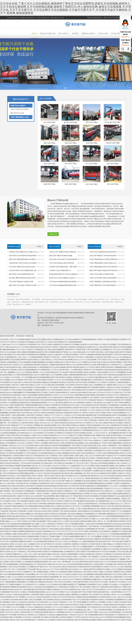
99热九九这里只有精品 (41, 445)
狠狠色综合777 (55, 372)
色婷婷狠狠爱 (17, 458)
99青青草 (12, 387)
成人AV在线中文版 (94, 362)
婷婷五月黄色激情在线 (54, 473)
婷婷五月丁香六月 (83, 440)
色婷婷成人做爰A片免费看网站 (68, 594)
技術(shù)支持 (103, 33)
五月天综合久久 (22, 443)
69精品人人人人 (10, 521)
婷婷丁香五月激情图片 (11, 400)
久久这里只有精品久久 (45, 359)
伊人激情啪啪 (124, 511)
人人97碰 (98, 453)
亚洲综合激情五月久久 (104, 364)
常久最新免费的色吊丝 (100, 377)
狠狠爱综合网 (34, 468)
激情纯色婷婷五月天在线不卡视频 (86, 612)
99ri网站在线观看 (17, 529)
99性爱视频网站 (31, 352)
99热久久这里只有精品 (106, 352)
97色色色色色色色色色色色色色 (113, 369)
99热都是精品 (126, 529)
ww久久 (32, 496)
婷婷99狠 (29, 387)
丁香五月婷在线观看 (92, 349)
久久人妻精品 (86, 478)
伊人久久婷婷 (20, 387)
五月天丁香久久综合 (57, 418)
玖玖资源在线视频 (125, 536)
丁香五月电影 (24, 468)
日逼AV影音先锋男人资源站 (30, 423)
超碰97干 (121, 577)
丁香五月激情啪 (76, 390)
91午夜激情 (12, 369)
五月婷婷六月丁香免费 (47, 536)
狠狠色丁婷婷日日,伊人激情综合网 (97, 587)
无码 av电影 (68, 430)
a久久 (30, 433)
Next (128, 64)
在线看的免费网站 (74, 536)
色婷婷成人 (102, 589)
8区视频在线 (33, 556)
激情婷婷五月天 (59, 344)
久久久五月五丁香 (40, 473)
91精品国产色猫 (113, 380)
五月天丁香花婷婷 (76, 450)
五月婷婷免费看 (29, 574)
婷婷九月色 (118, 392)
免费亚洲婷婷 (113, 521)
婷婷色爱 (122, 521)
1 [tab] (64, 88)
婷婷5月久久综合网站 (96, 390)
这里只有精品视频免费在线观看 (32, 579)
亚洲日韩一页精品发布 (59, 347)
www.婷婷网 (68, 359)
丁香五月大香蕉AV (47, 344)
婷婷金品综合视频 (107, 503)
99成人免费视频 (120, 359)
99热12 (33, 602)
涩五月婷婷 (66, 582)
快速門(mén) (16, 302)
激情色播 (96, 425)
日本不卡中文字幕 (41, 574)
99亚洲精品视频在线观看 (36, 592)
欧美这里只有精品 (11, 506)
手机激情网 (109, 599)
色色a (88, 481)
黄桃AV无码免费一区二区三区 (52, 380)
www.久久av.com (116, 357)
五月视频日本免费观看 (17, 531)
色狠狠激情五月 (112, 514)
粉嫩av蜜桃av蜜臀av (8, 349)
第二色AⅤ (117, 463)
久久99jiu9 (50, 546)
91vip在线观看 (95, 549)
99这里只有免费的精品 (12, 430)
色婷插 (116, 352)
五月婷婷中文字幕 (39, 501)
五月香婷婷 (51, 574)
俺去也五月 (127, 369)
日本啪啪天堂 (41, 615)
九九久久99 (74, 410)
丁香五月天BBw (21, 521)
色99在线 (39, 587)
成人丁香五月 (103, 443)
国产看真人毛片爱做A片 (11, 488)
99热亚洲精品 (119, 397)
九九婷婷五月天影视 (106, 556)
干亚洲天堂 (89, 425)
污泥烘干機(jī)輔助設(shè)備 (20, 117)
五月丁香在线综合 (19, 551)
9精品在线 (80, 529)
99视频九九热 (113, 465)
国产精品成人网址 (67, 473)
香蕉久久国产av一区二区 (101, 521)
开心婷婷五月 (107, 491)
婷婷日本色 (114, 460)
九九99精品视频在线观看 (105, 428)
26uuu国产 (61, 458)
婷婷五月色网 (23, 599)
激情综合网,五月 (73, 566)
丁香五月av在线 (51, 521)
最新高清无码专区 (19, 440)
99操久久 (53, 506)
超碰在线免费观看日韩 (11, 526)
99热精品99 (107, 524)
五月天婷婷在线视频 (38, 387)
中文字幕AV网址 (41, 503)
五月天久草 (38, 549)
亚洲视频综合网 (116, 433)
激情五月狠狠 (59, 496)
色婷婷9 (21, 526)
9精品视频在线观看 (80, 387)
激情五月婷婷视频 (97, 524)
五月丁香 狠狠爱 (11, 615)
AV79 (81, 463)
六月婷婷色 (100, 420)
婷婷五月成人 (84, 438)
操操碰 (21, 410)
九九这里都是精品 (112, 405)
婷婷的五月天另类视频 (72, 344)
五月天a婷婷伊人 (113, 584)
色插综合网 (73, 519)
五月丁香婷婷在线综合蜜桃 (39, 612)
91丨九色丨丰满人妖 (64, 526)
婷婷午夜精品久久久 (116, 478)
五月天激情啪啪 (78, 402)
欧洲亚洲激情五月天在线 (100, 566)
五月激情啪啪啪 (88, 514)
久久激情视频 (6, 450)
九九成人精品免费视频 (91, 443)
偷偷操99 (93, 481)
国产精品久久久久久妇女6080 (72, 364)
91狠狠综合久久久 (76, 541)
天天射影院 (82, 544)
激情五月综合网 (84, 496)
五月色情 (67, 450)
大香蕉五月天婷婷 (110, 519)
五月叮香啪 (90, 465)
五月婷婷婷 (61, 602)
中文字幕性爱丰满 (108, 617)
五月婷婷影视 (42, 483)
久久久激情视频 (26, 561)
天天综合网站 (124, 349)
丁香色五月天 (72, 615)
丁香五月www (57, 582)
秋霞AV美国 (44, 375)
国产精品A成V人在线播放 (73, 597)
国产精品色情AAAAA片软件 (111, 539)
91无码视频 (69, 559)
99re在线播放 (94, 496)
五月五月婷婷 (31, 521)
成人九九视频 (103, 584)
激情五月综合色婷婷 (11, 599)
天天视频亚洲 (31, 566)
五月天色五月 (107, 607)
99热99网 (40, 395)
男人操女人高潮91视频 (75, 395)
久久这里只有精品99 (99, 546)
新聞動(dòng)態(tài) (88, 33)
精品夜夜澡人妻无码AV (71, 407)
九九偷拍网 (14, 410)
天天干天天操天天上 (75, 468)
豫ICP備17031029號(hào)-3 (46, 318)
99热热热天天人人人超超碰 (121, 364)
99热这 (33, 498)
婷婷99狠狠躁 (80, 516)
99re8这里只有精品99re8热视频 (71, 372)
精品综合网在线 (116, 526)
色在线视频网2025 (119, 599)
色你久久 (117, 620)
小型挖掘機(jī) (35, 299)
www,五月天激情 (10, 448)
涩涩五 (109, 450)
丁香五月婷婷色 (31, 551)
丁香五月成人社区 (95, 463)
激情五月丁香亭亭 (34, 443)
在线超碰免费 (53, 577)
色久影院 (86, 503)
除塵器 (90, 299)
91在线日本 (104, 362)
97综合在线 (125, 526)
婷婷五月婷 (106, 541)
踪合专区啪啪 (55, 460)
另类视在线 (28, 372)
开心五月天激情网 (123, 514)
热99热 (106, 604)
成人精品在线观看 (59, 367)
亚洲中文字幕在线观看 (106, 615)
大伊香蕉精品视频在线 (25, 564)
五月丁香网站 (122, 587)
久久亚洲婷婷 (72, 440)
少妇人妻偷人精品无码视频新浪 (54, 349)
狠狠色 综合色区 (108, 407)
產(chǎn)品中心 (64, 33)
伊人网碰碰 (5, 380)
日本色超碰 (102, 496)
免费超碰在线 (14, 587)
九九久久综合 (30, 440)
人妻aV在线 (70, 514)
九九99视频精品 (13, 402)
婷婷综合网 (7, 438)
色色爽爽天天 (85, 397)
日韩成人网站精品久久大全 (68, 529)
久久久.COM (99, 519)
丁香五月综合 (117, 354)
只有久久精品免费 (81, 428)
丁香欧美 (39, 476)
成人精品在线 (29, 549)
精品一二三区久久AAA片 (97, 433)
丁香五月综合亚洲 (122, 551)
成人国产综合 (74, 549)
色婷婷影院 (114, 425)
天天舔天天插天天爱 (11, 435)
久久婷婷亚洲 (66, 544)
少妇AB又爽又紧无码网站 (75, 564)
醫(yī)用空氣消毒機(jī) (23, 299)
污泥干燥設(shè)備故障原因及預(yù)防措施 (62, 281)
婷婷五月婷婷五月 (108, 418)
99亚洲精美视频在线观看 (25, 473)
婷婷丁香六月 (81, 465)
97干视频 (28, 526)
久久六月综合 (53, 602)
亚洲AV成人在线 (61, 503)
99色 (101, 506)
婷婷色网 (13, 412)
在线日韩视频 (78, 443)
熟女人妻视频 (87, 468)
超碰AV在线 (58, 546)
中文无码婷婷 (124, 450)
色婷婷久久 (13, 544)
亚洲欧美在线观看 (67, 584)
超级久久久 (85, 352)
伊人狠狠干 (104, 549)
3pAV (39, 554)
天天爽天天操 (94, 352)
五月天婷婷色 (96, 455)
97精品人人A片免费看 (79, 556)
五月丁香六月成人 (97, 423)
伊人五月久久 (60, 574)
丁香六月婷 (115, 349)
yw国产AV (80, 519)
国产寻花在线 (123, 425)
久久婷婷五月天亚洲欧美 (74, 609)
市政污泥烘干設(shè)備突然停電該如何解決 (23, 255)
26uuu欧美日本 (29, 463)
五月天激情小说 (46, 617)
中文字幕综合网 (97, 369)
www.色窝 (128, 577)
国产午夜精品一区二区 (108, 569)
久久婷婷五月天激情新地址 (121, 483)
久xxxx (12, 380)
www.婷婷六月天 (5, 569)
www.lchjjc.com (97, 617)
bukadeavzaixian (13, 589)
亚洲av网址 (55, 617)
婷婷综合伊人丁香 (95, 503)
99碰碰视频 (118, 367)
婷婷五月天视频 (87, 483)
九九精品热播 (106, 579)
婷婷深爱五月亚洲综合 (40, 364)
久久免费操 (40, 584)
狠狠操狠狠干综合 (8, 592)
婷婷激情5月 (98, 511)
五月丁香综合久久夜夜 (61, 501)
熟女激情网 (106, 526)
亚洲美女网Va (118, 407)
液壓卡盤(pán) (115, 299)
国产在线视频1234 (82, 433)
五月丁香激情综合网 (19, 471)
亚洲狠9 (2, 615)
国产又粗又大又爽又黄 (54, 483)
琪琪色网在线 (25, 559)
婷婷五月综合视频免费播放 (41, 377)
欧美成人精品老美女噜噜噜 (83, 521)
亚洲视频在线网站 (38, 519)
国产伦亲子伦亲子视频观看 (42, 438)
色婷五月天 (85, 390)
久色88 (91, 531)
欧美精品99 (7, 529)
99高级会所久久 (89, 564)
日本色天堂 (36, 529)
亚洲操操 (120, 569)
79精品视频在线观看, (77, 524)
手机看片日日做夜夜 (65, 377)
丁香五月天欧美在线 (89, 420)
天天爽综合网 (104, 438)
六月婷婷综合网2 (24, 612)
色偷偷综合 (59, 390)
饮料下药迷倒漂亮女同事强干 (96, 387)
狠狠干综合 (31, 397)
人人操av (24, 397)
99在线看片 (107, 458)
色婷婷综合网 (31, 367)
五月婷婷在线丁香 (70, 433)
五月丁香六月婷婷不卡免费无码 (56, 387)
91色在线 (38, 531)
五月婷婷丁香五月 (51, 526)
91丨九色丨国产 (71, 602)
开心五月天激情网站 (55, 375)
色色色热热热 (4, 539)
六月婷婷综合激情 (17, 455)
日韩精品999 (77, 377)
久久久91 (13, 420)
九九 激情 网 (108, 572)
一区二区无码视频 (26, 377)
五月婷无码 (19, 483)
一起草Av (88, 524)
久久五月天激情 (15, 377)
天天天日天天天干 (72, 577)
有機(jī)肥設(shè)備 (27, 302)
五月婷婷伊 (55, 511)
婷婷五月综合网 (44, 405)
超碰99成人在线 (72, 620)
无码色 (110, 347)
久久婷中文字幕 (104, 397)
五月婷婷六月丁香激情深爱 (34, 349)
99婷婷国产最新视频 (80, 380)
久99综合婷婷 (87, 450)
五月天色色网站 (38, 433)
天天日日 (111, 566)
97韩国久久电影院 (26, 478)
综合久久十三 (49, 556)
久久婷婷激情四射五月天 (45, 367)
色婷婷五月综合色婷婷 (72, 438)
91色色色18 (126, 443)
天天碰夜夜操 (83, 460)
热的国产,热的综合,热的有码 (48, 594)
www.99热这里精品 (29, 577)
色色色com (66, 410)
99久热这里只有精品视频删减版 (60, 445)
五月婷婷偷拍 (55, 508)
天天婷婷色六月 (15, 423)
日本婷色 (62, 617)
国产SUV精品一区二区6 (38, 546)
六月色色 (108, 395)
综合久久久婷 (80, 405)
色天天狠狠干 (8, 458)
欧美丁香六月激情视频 (37, 407)
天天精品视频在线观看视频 (118, 534)
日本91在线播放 (24, 435)
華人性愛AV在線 (46, 463)
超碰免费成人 (48, 395)
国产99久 (37, 412)
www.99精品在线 (22, 433)
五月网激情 (19, 380)
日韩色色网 (35, 594)
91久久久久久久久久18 (74, 420)
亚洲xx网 (34, 481)
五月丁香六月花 (80, 587)
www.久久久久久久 (13, 344)
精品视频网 (69, 458)
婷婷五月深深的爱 (100, 405)
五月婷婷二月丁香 (74, 508)
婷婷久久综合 (111, 412)
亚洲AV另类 (118, 506)
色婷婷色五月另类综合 (19, 536)
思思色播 (46, 579)
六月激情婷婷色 (112, 445)
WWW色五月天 (22, 615)
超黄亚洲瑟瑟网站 (88, 541)
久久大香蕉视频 (122, 486)
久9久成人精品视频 (24, 362)
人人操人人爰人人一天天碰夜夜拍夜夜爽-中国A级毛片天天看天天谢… (38, 357)
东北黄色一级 (106, 582)
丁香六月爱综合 (64, 511)
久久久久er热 (119, 566)
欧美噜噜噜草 (121, 412)
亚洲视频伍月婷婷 (89, 435)
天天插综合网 (21, 511)
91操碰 (30, 501)
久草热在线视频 (32, 395)
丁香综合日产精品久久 (44, 481)
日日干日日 (61, 597)
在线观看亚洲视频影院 (38, 362)
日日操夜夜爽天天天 (99, 450)
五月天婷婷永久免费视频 (32, 425)
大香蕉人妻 (54, 554)
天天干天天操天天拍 (113, 589)
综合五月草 (77, 458)
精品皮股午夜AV (62, 400)
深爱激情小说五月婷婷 (103, 435)
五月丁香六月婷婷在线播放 (120, 402)
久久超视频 (30, 544)
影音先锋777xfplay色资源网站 (45, 496)
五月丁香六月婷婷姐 (29, 453)
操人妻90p (62, 478)
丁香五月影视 (57, 463)
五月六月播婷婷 (107, 385)
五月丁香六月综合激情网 (35, 516)
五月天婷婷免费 (42, 453)
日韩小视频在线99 (40, 582)
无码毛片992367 (60, 556)
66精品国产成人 (63, 428)
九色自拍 (49, 354)
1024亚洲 (83, 344)
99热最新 (66, 519)
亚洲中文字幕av (126, 620)
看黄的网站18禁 (91, 415)
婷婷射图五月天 (118, 400)
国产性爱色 (64, 352)
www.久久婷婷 (59, 498)
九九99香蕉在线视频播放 (8, 433)
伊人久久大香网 (100, 382)
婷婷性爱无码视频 (51, 400)
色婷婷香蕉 (58, 364)
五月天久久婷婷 (83, 531)
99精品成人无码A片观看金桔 (79, 511)
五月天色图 (5, 607)
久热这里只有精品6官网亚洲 (58, 392)
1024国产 (107, 410)
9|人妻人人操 (21, 544)
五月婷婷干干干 (114, 511)
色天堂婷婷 (88, 347)
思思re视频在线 (81, 488)
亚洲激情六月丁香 (29, 572)
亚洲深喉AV (23, 566)
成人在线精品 (80, 425)
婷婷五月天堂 (98, 531)
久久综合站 (71, 392)
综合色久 (124, 463)
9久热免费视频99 (88, 574)
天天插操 (84, 508)
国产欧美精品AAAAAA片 (67, 405)
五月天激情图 (116, 609)
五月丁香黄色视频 (100, 514)
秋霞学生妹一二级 (107, 592)
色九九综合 (36, 478)
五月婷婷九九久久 (6, 579)
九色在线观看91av (105, 349)
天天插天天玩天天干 (94, 582)
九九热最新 (72, 465)
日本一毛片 (48, 566)
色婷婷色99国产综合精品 (57, 559)
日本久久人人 (60, 415)
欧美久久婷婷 (18, 428)
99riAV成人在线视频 (88, 372)
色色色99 (5, 481)
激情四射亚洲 (11, 357)
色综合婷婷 (103, 347)
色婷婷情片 (64, 508)
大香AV (33, 476)
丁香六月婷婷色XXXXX (94, 607)
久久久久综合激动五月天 (28, 584)
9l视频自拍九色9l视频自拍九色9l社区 (54, 382)
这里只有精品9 (30, 400)
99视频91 (11, 407)
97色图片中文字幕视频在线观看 (52, 551)
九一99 (108, 433)
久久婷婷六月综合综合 (33, 511)
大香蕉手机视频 (16, 418)
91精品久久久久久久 (23, 420)
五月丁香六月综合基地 (107, 476)
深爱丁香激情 (65, 481)
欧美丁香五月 (84, 407)
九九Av (89, 344)
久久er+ (71, 607)
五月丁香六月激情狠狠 (19, 450)
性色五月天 (23, 488)
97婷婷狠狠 (114, 508)
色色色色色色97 (90, 501)
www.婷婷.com (67, 483)
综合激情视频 (41, 521)
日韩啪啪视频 (94, 506)
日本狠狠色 (66, 491)
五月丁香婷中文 (12, 514)
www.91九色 (56, 481)
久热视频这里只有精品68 (67, 448)
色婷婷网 (28, 604)
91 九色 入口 (20, 445)
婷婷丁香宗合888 (10, 511)
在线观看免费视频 (30, 369)
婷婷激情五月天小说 (53, 541)
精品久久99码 (59, 443)
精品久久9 (10, 428)
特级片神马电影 (83, 582)
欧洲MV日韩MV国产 (107, 367)
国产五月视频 (117, 423)
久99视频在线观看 (54, 352)
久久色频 (14, 594)
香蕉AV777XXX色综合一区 (120, 582)
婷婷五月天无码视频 (109, 344)
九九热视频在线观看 (85, 546)
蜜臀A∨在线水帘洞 (27, 415)
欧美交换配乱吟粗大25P (123, 375)
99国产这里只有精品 (27, 385)
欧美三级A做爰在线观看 (48, 425)
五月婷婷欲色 (59, 433)
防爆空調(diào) (96, 302)
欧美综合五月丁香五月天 (71, 546)
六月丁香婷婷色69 (42, 602)
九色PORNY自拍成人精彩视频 (84, 382)
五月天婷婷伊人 (59, 524)
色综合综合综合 (75, 453)
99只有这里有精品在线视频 (87, 620)
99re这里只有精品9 (42, 577)
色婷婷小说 (50, 564)
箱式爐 (9, 304)
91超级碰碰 (65, 453)
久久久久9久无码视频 (17, 607)
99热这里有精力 (58, 397)
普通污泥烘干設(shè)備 (20, 113)
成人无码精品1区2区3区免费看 (106, 473)
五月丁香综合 (37, 380)
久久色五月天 (65, 541)
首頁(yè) (34, 33)
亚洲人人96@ (101, 445)
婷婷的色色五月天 (97, 478)
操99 (114, 385)
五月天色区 (25, 496)
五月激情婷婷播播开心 (102, 486)
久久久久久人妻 (52, 402)
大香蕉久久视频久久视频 (97, 577)
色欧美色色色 (78, 534)
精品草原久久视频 (15, 496)
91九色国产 (115, 450)
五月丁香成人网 (109, 506)
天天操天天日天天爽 (30, 455)
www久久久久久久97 (51, 592)
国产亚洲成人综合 (86, 385)
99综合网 (76, 367)
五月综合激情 (29, 445)
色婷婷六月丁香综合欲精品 (49, 529)
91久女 (69, 503)
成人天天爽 (37, 458)
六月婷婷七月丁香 (122, 473)
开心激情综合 (108, 471)
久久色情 (126, 556)
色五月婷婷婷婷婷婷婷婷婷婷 (37, 402)
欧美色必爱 (81, 415)
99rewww (67, 390)
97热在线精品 (79, 347)
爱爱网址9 (97, 539)
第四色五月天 (32, 615)
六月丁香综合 (83, 577)
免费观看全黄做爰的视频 (23, 465)
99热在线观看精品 (48, 587)
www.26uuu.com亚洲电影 (97, 493)
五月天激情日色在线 (93, 544)
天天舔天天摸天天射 (95, 407)
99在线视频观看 (120, 617)
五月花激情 (71, 587)
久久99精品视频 (88, 357)
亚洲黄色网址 (30, 589)
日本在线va (41, 556)
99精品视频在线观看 (101, 574)
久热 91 (50, 397)
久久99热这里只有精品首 (70, 354)
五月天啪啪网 (110, 468)
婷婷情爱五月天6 (34, 344)
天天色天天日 (66, 579)
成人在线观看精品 (12, 541)
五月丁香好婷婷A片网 (83, 476)
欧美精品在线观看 (107, 463)
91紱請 (48, 465)
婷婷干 (112, 397)
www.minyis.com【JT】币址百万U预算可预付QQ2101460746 (59, 569)
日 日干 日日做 (44, 468)
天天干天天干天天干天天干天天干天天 (65, 531)
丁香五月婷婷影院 (48, 599)
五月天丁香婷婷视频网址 (8, 582)
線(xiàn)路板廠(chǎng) (67, 302)
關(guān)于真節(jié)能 (48, 33)
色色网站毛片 (113, 440)
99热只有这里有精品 (34, 382)
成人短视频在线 (105, 460)
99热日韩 (69, 367)
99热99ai (51, 443)
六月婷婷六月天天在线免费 (57, 572)
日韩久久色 (108, 420)
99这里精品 (6, 420)
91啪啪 (57, 536)
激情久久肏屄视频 (15, 617)
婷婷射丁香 (3, 612)
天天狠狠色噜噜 (93, 615)
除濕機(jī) (28, 304)
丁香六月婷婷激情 (22, 501)
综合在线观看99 (68, 534)
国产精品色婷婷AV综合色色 (80, 418)
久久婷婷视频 (39, 440)
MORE (39, 246)
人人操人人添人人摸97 (29, 554)
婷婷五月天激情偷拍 (27, 354)
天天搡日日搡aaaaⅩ (107, 544)
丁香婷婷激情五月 (30, 448)
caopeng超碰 (120, 496)
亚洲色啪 (12, 539)
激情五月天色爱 (53, 448)
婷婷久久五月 (94, 412)
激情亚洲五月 (91, 508)
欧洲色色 (39, 397)
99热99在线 (113, 604)
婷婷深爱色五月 (119, 592)
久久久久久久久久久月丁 (91, 559)
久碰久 (60, 455)
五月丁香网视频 (76, 481)
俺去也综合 (63, 488)
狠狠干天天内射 (27, 519)
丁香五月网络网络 (123, 445)
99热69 (67, 574)
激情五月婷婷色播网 (15, 453)
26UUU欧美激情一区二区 (70, 463)
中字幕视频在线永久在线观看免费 (34, 491)
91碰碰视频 (78, 473)
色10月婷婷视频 (67, 380)
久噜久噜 (58, 544)
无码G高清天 (11, 604)
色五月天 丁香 (82, 615)
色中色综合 (7, 463)
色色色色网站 (100, 395)
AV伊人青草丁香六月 (89, 473)
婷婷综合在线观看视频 (59, 420)
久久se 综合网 (45, 478)
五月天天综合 (26, 617)
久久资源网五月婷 (114, 481)
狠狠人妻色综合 (45, 488)
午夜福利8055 (93, 599)
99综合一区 (18, 592)
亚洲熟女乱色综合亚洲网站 (105, 620)
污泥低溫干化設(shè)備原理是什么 (60, 270)
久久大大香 (5, 483)
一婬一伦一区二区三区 (73, 478)
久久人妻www (23, 508)
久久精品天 (63, 554)
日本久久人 (60, 521)
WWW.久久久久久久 (60, 395)
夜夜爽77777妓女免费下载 (29, 569)
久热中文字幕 (27, 380)
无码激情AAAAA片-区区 (97, 551)
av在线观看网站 (12, 362)
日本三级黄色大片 (111, 382)
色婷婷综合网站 (22, 534)
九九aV (100, 612)
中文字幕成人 (11, 476)
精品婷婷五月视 (42, 352)
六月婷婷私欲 (107, 554)
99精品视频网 (17, 392)
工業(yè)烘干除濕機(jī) (80, 299)
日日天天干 (112, 372)
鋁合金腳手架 (53, 302)
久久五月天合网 (70, 498)
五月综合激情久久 (117, 458)
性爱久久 (70, 387)
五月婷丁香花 (6, 503)
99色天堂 (105, 511)
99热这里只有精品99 (17, 549)
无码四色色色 (96, 592)
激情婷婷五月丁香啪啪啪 (117, 559)
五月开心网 (101, 594)
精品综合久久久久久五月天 (39, 559)
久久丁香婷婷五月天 (43, 508)
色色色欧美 (119, 476)
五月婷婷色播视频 (80, 607)
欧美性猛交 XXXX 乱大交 (24, 539)
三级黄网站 (74, 544)
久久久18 (113, 486)
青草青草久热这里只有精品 (29, 359)
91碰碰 (100, 572)
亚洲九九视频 (21, 352)
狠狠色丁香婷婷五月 (84, 369)
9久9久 (67, 524)
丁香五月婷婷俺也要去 (9, 473)
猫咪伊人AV (121, 435)
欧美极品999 (23, 402)
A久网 (8, 594)
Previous (3, 64)
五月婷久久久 (14, 602)
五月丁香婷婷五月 (77, 579)
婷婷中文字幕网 (29, 493)
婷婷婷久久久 (83, 367)
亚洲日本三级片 (14, 620)
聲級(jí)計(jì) (119, 302)
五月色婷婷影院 (57, 519)
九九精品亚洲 (35, 617)
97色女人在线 (80, 589)
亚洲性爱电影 (116, 612)
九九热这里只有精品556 (42, 597)
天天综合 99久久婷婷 (94, 375)
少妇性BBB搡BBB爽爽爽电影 (58, 468)
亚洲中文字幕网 (15, 561)
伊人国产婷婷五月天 (47, 544)
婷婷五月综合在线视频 (24, 390)
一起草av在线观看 (102, 372)
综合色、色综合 (77, 503)
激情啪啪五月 (111, 496)
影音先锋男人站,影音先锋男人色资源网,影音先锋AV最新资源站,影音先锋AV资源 (42, 486)
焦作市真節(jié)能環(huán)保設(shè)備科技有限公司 (76, 24)
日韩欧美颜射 (79, 501)
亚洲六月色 (71, 488)
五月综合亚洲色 (14, 359)
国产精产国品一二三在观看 (68, 369)
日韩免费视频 (120, 372)
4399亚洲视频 (81, 602)
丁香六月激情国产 (93, 556)
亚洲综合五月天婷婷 (89, 364)
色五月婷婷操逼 (111, 551)
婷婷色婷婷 (108, 354)
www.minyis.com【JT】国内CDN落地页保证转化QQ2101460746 (30, 347)
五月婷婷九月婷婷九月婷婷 (60, 604)
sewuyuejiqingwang (118, 524)
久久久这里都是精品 (26, 364)
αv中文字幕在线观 (82, 599)
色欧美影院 (5, 587)
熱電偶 (69, 299)
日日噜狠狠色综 (69, 551)
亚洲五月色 (71, 476)
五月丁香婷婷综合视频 (12, 584)
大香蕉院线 (122, 607)
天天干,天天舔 (16, 569)
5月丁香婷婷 (86, 423)
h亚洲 (66, 349)
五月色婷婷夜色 (28, 458)
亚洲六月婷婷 (15, 478)
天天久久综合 (20, 349)
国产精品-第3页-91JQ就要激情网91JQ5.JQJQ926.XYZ (93, 448)
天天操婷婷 (37, 415)
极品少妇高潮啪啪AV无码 (31, 428)
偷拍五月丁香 (102, 380)
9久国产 (86, 463)
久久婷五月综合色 (12, 566)
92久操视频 (64, 607)
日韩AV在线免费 (5, 597)
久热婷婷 (97, 465)
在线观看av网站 (19, 405)
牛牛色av (54, 597)
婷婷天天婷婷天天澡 (96, 561)
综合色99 (79, 392)
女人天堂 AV (35, 420)
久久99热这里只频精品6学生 (12, 554)
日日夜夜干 (103, 412)
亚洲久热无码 (62, 620)
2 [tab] (67, 88)
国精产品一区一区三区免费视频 (91, 536)
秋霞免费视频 (49, 498)
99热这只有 (20, 448)
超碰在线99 (90, 486)
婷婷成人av (100, 410)
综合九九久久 (118, 503)
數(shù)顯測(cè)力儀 (41, 302)
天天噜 (7, 498)
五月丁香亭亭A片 (83, 412)
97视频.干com (63, 592)
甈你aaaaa (98, 541)
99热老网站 (26, 546)
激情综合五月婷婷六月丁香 (65, 506)
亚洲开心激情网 (7, 546)
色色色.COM (4, 556)
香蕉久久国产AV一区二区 (114, 594)
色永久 (62, 438)
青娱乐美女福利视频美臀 (95, 488)
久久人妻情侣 (84, 569)
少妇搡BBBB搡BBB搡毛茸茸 (77, 375)
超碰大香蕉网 (4, 359)
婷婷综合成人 (29, 412)
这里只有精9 (117, 564)
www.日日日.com (60, 564)
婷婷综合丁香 (71, 516)
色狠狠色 (92, 395)
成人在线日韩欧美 (37, 514)
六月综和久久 (64, 465)
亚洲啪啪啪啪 (87, 430)
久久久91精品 (4, 377)
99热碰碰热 (79, 514)
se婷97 (7, 609)
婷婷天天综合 (40, 400)
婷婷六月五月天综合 (115, 574)
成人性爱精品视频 (31, 506)
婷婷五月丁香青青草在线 (77, 349)
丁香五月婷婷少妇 (37, 604)
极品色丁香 (64, 493)
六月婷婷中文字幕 (113, 430)
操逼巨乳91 (83, 526)
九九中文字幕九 (18, 493)
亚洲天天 (122, 453)
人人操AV (3, 344)
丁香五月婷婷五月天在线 (79, 445)
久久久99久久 (29, 607)
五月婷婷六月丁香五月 (9, 390)
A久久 (107, 534)
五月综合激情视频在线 (104, 415)
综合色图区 (49, 362)
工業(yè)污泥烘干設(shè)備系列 (20, 109)
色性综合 (49, 582)
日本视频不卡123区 (38, 526)
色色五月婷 (7, 364)
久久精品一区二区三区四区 (13, 577)
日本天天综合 (16, 354)
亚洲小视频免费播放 (114, 443)
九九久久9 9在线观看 (114, 546)
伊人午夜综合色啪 (122, 519)
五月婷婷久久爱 (117, 579)
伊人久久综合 (102, 430)
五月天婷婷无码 (126, 612)
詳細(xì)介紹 (53, 234)
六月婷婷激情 (54, 405)
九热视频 (51, 364)
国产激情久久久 (97, 344)
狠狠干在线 (54, 377)
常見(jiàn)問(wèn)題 (118, 33)
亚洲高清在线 (92, 445)
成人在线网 (106, 402)
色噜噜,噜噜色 (68, 397)
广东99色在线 (108, 400)
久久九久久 (43, 524)
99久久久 (96, 347)
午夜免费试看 (121, 438)
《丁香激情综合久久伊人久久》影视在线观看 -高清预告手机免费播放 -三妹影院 (101, 498)
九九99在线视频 (7, 440)
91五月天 (38, 544)
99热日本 (106, 478)
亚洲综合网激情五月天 (65, 402)
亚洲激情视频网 (72, 554)
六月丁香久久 (54, 369)
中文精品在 (15, 364)
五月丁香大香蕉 (114, 549)
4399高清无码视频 (115, 362)
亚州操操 (114, 435)
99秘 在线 (113, 438)
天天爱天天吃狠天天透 (81, 551)
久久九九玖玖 (29, 597)
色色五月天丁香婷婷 (71, 496)
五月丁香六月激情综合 (35, 534)
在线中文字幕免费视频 (119, 415)
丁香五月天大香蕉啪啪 (86, 354)
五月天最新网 (25, 498)
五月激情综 (71, 347)
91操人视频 (35, 524)
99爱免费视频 (41, 609)
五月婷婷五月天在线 (44, 418)
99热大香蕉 (107, 357)
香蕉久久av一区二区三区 (113, 501)
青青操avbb (127, 357)
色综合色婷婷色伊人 (24, 594)
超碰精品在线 (29, 531)
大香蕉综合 (117, 529)
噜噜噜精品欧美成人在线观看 (102, 483)
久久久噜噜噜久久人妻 (19, 503)
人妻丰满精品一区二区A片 (87, 410)
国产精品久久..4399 (6, 471)
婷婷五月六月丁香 (57, 450)
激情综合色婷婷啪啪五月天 (91, 597)
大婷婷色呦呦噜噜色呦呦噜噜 (114, 516)
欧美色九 (115, 607)
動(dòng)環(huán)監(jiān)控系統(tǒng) (54, 299)
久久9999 (24, 382)
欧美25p (94, 430)
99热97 (4, 402)
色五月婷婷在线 (5, 508)
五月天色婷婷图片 (86, 471)
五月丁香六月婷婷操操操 (122, 390)
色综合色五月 (118, 428)
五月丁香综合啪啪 (14, 468)
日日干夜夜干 (46, 450)
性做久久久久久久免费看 (79, 362)
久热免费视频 (97, 385)
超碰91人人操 (59, 539)
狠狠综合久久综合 (55, 579)
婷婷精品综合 (38, 607)
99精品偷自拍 (6, 455)
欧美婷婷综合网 (99, 354)
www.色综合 (57, 566)
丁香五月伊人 (15, 385)
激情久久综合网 (92, 380)
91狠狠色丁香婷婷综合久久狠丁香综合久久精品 (82, 572)
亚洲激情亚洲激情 (33, 536)
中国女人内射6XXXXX (115, 377)
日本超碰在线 (69, 443)
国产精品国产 (44, 561)
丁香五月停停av (59, 359)
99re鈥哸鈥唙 (59, 385)
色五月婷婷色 (58, 491)
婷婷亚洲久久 (98, 604)
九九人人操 (72, 352)
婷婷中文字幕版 (125, 352)
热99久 (99, 579)
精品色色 (72, 428)
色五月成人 (119, 468)
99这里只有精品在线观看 (115, 493)
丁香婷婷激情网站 (124, 380)
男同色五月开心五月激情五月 (47, 620)
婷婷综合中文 (24, 344)
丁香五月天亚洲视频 (34, 599)
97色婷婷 (122, 455)
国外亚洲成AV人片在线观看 (104, 564)
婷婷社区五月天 (43, 455)
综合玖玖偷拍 (11, 486)
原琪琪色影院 (24, 375)
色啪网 (65, 375)
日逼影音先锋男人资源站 (71, 455)
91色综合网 (70, 382)
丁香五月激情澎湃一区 (95, 526)
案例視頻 (75, 33)
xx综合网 (86, 493)
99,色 (91, 511)
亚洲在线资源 (77, 483)
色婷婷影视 (104, 465)
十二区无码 (64, 536)
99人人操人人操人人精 (57, 561)
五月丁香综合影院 (61, 587)
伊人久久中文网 (87, 377)
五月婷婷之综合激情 (84, 554)
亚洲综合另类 (52, 428)
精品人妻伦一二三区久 (90, 609)
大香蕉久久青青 (102, 481)
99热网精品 (6, 602)
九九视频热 (44, 443)
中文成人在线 (9, 524)
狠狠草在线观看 (123, 382)
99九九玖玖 (125, 546)
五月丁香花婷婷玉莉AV (34, 450)
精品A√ (25, 592)
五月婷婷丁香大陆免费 (29, 418)
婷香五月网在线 (59, 430)
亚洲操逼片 (122, 465)
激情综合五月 (68, 539)
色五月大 (68, 418)
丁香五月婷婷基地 (122, 344)
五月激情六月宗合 (76, 574)
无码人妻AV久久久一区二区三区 (94, 534)
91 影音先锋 (33, 508)
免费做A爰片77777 (17, 425)
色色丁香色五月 (97, 554)
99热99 (39, 551)
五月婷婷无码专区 (6, 395)
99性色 (122, 481)
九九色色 (108, 602)
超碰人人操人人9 (85, 455)
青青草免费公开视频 (73, 471)
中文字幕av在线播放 (24, 514)
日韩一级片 (62, 577)
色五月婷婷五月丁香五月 (58, 516)
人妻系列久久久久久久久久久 (112, 488)
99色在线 (86, 395)
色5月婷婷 (49, 430)
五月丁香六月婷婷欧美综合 (121, 395)
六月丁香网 (16, 375)
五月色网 (94, 594)
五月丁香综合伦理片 (39, 564)
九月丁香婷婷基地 (96, 418)
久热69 (23, 395)
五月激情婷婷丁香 (85, 594)
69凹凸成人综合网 (111, 577)
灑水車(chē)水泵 (18, 304)
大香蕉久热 (11, 445)
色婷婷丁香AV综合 (68, 357)
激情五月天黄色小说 (6, 551)
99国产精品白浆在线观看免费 (18, 556)
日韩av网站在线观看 (105, 609)
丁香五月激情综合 (79, 539)
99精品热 (56, 589)
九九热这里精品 (17, 438)
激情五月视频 (46, 554)
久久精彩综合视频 (38, 390)
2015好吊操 (46, 549)
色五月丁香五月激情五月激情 (66, 425)
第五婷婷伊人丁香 (17, 463)
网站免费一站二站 (71, 561)
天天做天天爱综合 (94, 367)
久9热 (18, 397)
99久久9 (71, 501)
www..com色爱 (42, 435)
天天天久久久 (121, 385)
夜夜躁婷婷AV (108, 390)
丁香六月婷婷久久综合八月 (105, 359)
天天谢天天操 (13, 481)
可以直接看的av (47, 531)
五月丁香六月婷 (113, 536)
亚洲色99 (48, 519)
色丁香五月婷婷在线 (107, 375)
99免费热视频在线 (33, 471)
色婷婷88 (36, 539)
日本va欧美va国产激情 (43, 460)
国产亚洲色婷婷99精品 (54, 410)
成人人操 (117, 597)
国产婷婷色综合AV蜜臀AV (43, 589)
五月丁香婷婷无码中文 (121, 615)
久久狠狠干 (33, 435)
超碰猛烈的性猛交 (62, 615)
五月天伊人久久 (109, 392)
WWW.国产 (90, 539)
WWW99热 (18, 491)
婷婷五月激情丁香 (61, 476)
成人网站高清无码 (83, 561)
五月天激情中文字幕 (8, 501)
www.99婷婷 (94, 397)
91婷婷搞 (3, 486)
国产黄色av (40, 566)
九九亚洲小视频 (42, 448)
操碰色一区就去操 (45, 420)
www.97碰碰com (95, 440)
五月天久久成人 (105, 425)
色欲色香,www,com (6, 392)
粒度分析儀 (79, 302)
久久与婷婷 (42, 410)
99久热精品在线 (28, 438)
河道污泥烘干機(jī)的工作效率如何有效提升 (103, 255)
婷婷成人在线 (47, 534)
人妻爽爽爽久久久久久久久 (15, 372)
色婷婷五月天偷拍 (49, 514)
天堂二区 (13, 609)
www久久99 (107, 612)
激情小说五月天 (35, 375)
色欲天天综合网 (50, 440)
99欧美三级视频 (57, 534)
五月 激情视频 (100, 501)
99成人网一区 (35, 465)
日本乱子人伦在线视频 (82, 506)
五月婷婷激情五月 (92, 584)
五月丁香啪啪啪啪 (79, 584)
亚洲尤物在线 (9, 465)
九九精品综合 (57, 354)
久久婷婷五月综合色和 (119, 602)
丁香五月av (75, 526)
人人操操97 (104, 440)
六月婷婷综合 (53, 455)
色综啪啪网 (126, 594)
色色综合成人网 (25, 602)
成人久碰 (22, 589)
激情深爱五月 (77, 430)
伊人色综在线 (16, 382)
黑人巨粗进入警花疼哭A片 (85, 604)
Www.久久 (71, 612)
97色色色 (77, 397)
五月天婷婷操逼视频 (29, 392)
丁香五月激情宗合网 (14, 460)
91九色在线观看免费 (40, 541)
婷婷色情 (38, 463)
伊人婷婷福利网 (85, 549)
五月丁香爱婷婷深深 (43, 369)
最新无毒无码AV (21, 516)
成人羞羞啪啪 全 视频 (9, 534)
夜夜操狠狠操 (20, 604)
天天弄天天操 (31, 503)
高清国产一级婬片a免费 (12, 415)
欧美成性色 (13, 367)
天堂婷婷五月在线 (121, 544)
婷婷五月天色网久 (42, 392)
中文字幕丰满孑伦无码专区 (77, 486)
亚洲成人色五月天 (61, 440)
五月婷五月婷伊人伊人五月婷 (36, 430)
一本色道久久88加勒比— (43, 493)
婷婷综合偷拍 (92, 428)
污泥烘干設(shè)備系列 (20, 105)
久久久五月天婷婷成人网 (111, 561)
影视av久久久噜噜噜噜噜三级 (58, 612)
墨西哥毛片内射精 (95, 569)
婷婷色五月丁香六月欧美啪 (69, 460)
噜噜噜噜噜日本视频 (89, 579)
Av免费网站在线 (98, 471)
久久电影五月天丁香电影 (74, 435)
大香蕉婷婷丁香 (61, 609)
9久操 (83, 481)
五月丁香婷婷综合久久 (47, 539)
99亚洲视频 (35, 561)
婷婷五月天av (69, 521)
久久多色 (74, 582)
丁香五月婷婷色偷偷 (98, 468)
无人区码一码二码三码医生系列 (44, 385)
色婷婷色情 (51, 503)
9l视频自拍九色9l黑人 (26, 541)
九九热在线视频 (50, 407)
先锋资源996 (16, 395)
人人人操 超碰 (116, 491)
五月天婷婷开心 (92, 602)
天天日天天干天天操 (91, 589)
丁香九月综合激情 (117, 541)
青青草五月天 (95, 476)
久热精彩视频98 (90, 529)
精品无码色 (44, 428)
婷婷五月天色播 (90, 519)
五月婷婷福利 (17, 546)
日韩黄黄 (115, 572)
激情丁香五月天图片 (88, 458)
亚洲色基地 (127, 566)
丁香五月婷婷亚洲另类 (23, 476)
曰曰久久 (123, 597)
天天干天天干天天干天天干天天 (79, 400)
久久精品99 (60, 407)
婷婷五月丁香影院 (94, 460)
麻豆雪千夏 (126, 554)
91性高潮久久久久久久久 (52, 607)
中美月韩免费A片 (5, 382)
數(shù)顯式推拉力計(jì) (102, 299)
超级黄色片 (21, 506)
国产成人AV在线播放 (30, 483)
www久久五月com (98, 392)
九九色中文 (55, 465)
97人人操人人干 (94, 438)
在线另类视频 (113, 587)
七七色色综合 (98, 357)
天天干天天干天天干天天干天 (60, 549)
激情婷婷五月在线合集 (31, 410)
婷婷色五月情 (86, 392)
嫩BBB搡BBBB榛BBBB (16, 574)
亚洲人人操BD (22, 367)
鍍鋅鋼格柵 (11, 299)
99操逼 (9, 354)
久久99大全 (14, 508)
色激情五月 (55, 438)
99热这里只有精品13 (96, 400)
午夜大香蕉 (47, 604)
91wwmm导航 (46, 511)
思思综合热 (126, 506)
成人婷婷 (73, 604)
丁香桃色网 (99, 458)
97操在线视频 (40, 498)
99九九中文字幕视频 (17, 597)
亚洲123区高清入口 (107, 597)
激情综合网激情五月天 (120, 420)
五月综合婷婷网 (91, 359)
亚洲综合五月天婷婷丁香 (115, 387)
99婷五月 (47, 516)
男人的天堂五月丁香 (84, 617)
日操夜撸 (123, 430)
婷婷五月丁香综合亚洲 (22, 407)
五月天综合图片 (15, 498)
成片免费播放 (16, 579)
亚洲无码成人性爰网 (61, 412)
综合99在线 (3, 460)
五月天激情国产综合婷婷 (49, 458)
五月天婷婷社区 (117, 554)
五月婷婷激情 (127, 579)
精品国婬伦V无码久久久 (27, 587)
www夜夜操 (123, 405)
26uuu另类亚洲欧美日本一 (28, 620)
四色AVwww (20, 412)
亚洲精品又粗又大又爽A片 (62, 362)
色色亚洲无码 (89, 405)
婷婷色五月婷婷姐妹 (47, 412)
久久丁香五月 (55, 488)
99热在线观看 (123, 440)
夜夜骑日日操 (107, 423)
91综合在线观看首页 (87, 453)
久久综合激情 (73, 592)
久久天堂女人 (8, 493)
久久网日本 (20, 369)
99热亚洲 (50, 524)
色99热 (78, 352)
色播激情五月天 (117, 531)
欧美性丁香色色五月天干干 (109, 455)
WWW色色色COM (125, 549)
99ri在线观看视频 (33, 488)
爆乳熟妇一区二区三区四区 (41, 372)
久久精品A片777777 (48, 415)
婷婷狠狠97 (54, 478)
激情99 (44, 397)
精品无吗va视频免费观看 (23, 524)
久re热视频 (101, 602)
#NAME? (23, 430)
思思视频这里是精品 (75, 493)
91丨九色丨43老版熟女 (78, 491)
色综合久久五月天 (71, 415)
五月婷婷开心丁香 (90, 402)
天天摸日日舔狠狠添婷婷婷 (110, 453)
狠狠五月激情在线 (24, 481)
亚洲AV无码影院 (117, 448)
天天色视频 (30, 582)
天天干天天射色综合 (28, 460)
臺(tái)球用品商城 (108, 302)
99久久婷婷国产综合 (103, 508)
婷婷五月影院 (73, 412)
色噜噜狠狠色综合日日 (14, 519)
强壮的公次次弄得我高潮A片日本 (65, 599)
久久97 (43, 465)
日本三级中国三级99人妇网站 (26, 609)
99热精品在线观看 (44, 506)
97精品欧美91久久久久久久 (57, 435)
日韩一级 (3, 372)
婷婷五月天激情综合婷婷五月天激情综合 (53, 471)
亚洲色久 (102, 599)
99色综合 (100, 402)
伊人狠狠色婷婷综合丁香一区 (95, 516)
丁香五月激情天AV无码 (72, 385)
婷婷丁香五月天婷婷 (84, 592)
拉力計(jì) (87, 302)
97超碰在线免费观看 (31, 405)
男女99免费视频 (40, 354)
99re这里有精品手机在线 (8, 397)
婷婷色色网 (116, 471)
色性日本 (22, 400)
